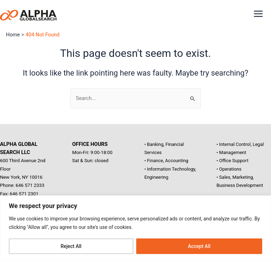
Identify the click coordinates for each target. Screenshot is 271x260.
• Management (231, 152)
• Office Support (232, 160)
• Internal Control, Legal (240, 144)
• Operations (229, 169)
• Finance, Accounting (166, 160)
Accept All (199, 246)
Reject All (71, 246)
